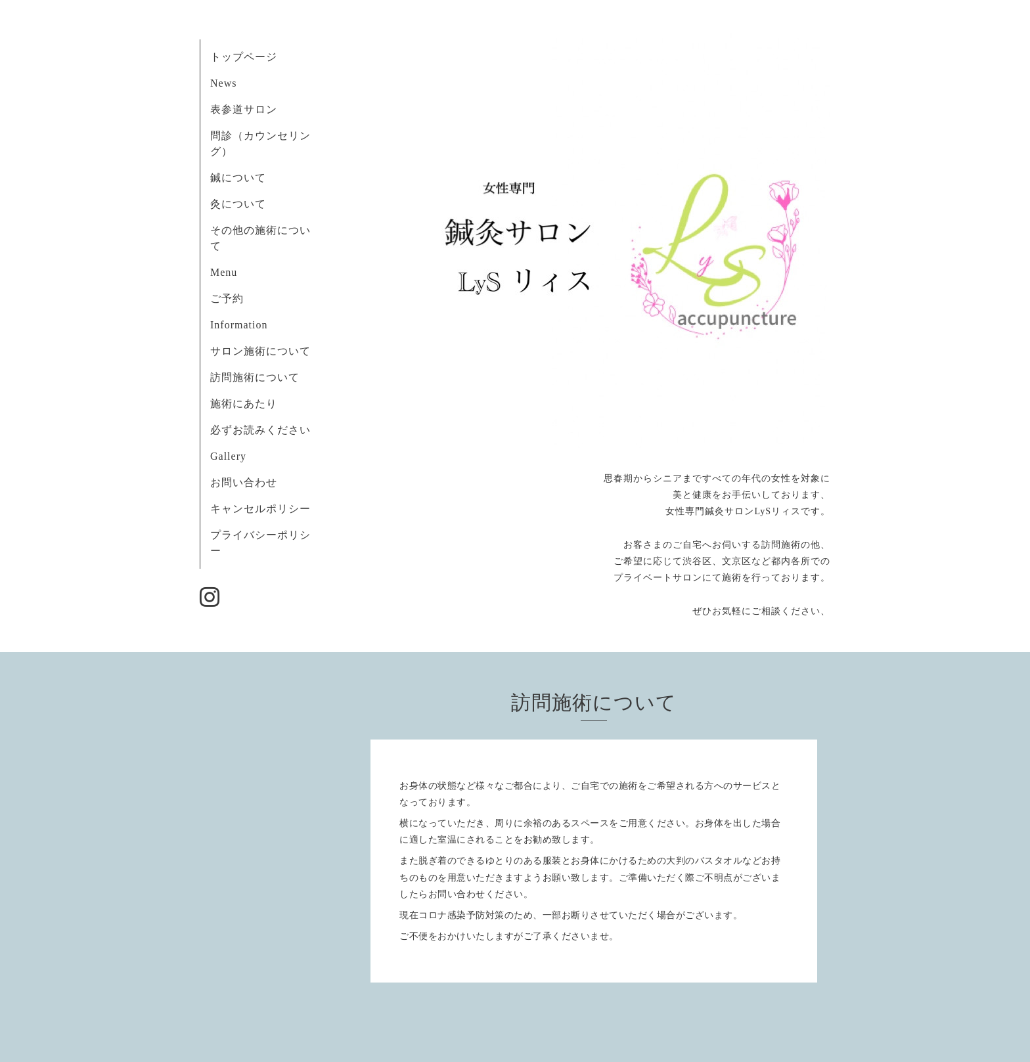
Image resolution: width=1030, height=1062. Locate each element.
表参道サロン (243, 109)
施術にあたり (243, 403)
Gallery (228, 456)
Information (238, 324)
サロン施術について (260, 351)
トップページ (243, 56)
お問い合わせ (243, 482)
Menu (223, 272)
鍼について (238, 177)
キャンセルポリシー (260, 508)
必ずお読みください (266, 429)
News (223, 83)
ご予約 (227, 298)
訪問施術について (255, 377)
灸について (238, 204)
